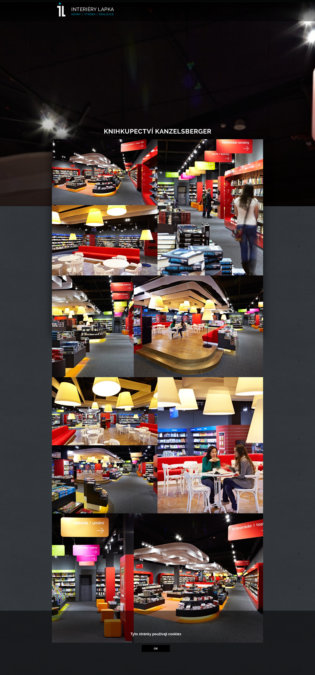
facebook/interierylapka (161, 669)
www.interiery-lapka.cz (162, 664)
